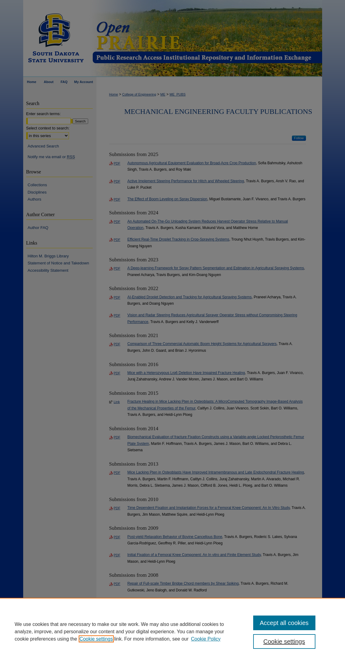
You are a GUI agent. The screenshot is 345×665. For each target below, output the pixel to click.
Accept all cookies (284, 623)
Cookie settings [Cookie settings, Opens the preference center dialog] (284, 641)
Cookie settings (96, 638)
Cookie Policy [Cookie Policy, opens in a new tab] (206, 638)
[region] (172, 631)
